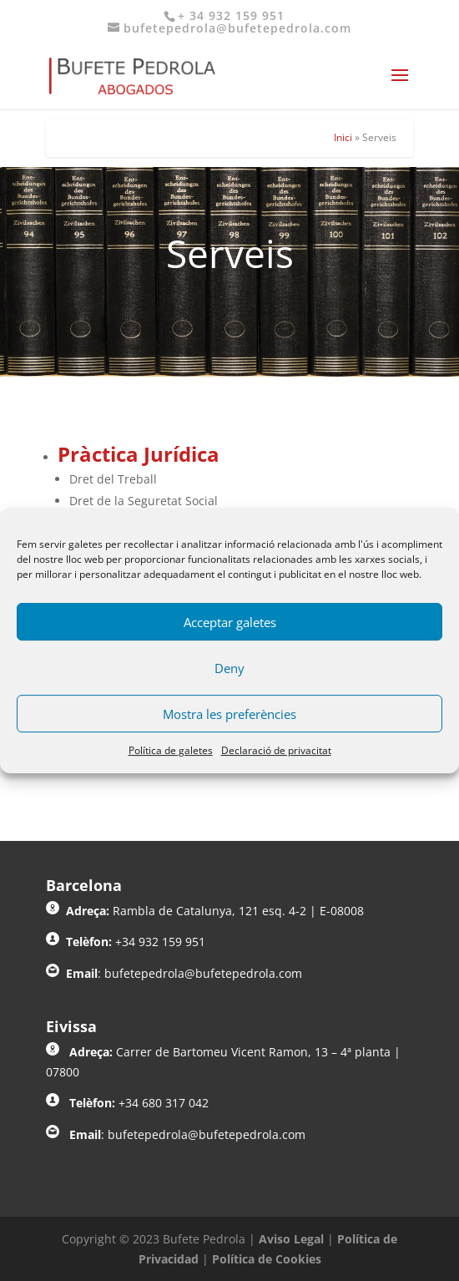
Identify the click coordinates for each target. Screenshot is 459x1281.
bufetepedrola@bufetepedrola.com (203, 973)
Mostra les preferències (229, 714)
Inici (343, 137)
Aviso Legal (291, 1239)
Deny (229, 668)
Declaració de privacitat (276, 750)
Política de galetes (171, 750)
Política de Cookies (266, 1259)
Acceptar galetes (230, 622)
